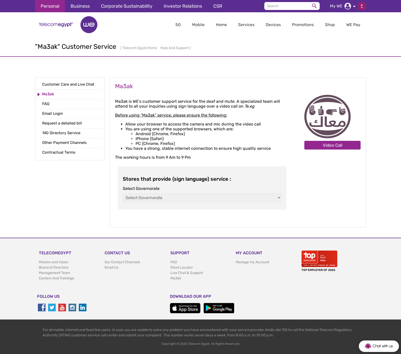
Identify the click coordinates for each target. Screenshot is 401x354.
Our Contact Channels (122, 262)
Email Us (111, 267)
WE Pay (353, 24)
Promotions (303, 24)
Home (221, 24)
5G (178, 24)
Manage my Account (252, 262)
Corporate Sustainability (126, 6)
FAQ (173, 262)
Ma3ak (175, 278)
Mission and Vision (53, 262)
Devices (273, 24)
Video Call (332, 145)
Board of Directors (54, 267)
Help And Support (175, 48)
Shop (330, 24)
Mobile (198, 24)
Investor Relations (183, 6)
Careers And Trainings (56, 278)
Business (80, 6)
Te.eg (249, 106)
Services (246, 24)
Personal (50, 6)
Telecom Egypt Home (140, 48)
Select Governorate (141, 188)
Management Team (54, 273)
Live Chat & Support (186, 273)
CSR (217, 6)
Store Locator (181, 267)
